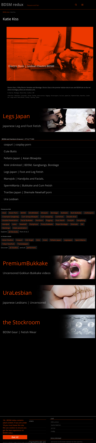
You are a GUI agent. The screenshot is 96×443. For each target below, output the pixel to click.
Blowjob (44, 213)
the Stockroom (21, 322)
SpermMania (80, 240)
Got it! (15, 437)
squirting (32, 97)
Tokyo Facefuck (8, 244)
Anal (4, 213)
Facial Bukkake (26, 220)
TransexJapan (23, 244)
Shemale (74, 224)
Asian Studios (7, 240)
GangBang (81, 220)
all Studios (14, 247)
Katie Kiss (82, 95)
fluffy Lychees (55, 422)
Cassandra (24, 95)
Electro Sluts (23, 93)
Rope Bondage (62, 224)
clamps (29, 95)
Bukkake (64, 213)
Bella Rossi (17, 95)
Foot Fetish (60, 220)
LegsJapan (68, 240)
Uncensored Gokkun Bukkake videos (27, 273)
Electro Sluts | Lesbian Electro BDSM (31, 66)
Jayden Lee (67, 95)
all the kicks (13, 232)
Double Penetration (10, 220)
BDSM (23, 213)
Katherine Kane (75, 95)
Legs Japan (16, 116)
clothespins (89, 213)
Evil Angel (29, 240)
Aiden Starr (11, 95)
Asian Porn (13, 213)
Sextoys (27, 97)
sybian (37, 97)
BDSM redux (12, 4)
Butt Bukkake (76, 213)
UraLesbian (17, 292)
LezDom (29, 93)
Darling (34, 95)
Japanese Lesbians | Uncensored (24, 302)
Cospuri (19, 240)
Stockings (6, 228)
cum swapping (46, 216)
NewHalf (23, 224)
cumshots (59, 216)
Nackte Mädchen (56, 425)
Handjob (5, 224)
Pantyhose (34, 224)
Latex (14, 224)
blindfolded (33, 213)
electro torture (41, 95)
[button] (76, 4)
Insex (45, 240)
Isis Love (61, 95)
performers (31, 247)
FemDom (39, 220)
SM (33, 93)
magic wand (13, 97)
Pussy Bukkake (47, 224)
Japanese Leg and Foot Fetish (22, 126)
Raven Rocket (21, 97)
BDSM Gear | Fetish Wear (19, 332)
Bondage (16, 93)
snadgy (53, 431)
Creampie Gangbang (10, 216)
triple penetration (20, 228)
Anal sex (11, 93)
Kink (38, 240)
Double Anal (71, 216)
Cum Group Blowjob (30, 216)
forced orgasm (54, 95)
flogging (48, 95)
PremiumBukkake (25, 263)
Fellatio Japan (55, 240)
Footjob (71, 220)
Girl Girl (53, 428)
